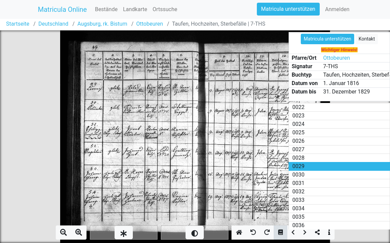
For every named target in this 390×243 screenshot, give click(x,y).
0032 (298, 191)
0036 (298, 225)
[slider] (123, 232)
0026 (298, 141)
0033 (298, 200)
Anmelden (337, 9)
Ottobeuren (149, 24)
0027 (298, 149)
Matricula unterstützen (288, 9)
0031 (298, 183)
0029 (298, 166)
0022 (298, 107)
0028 (298, 158)
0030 (298, 174)
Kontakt (367, 39)
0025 (298, 132)
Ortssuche (164, 9)
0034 (298, 208)
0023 (298, 115)
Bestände (106, 9)
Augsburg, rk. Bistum (102, 24)
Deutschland (53, 24)
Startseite (17, 24)
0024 (298, 124)
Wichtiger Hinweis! (339, 49)
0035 (298, 217)
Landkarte (135, 9)
